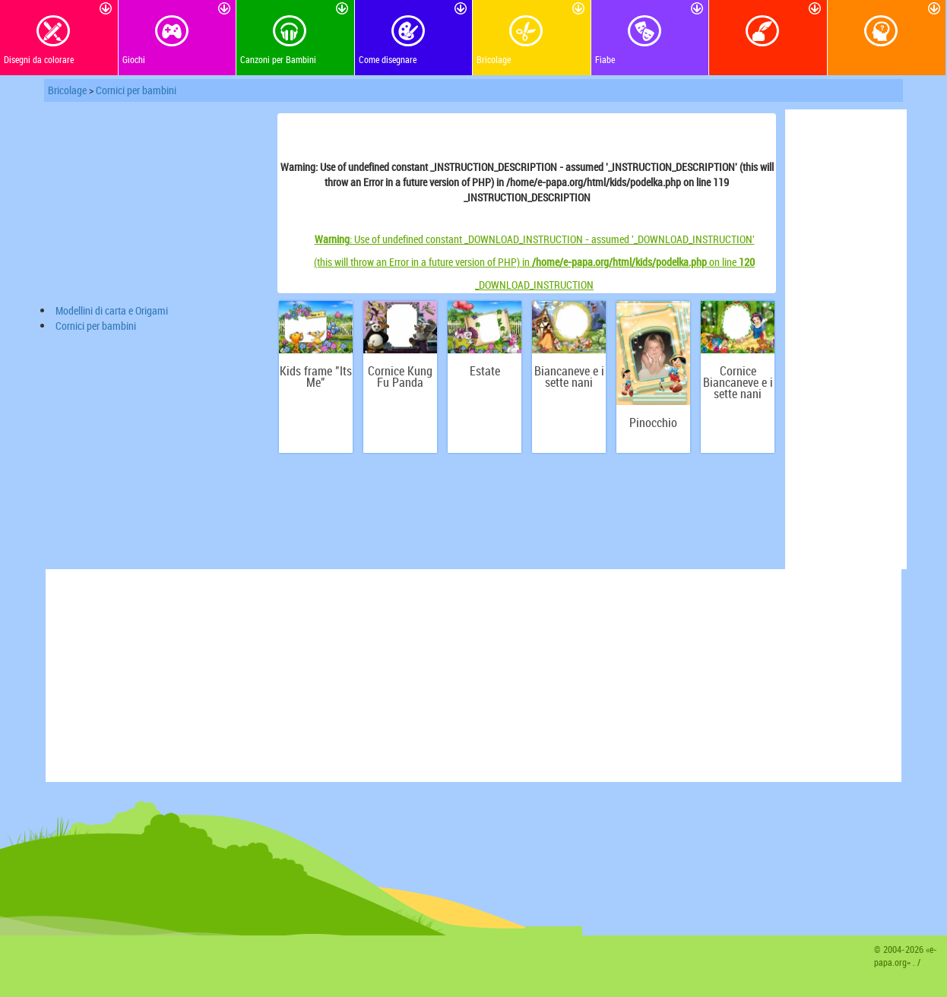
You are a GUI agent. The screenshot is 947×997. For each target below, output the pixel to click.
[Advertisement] (160, 204)
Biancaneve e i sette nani (569, 377)
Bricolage (67, 90)
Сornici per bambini (136, 90)
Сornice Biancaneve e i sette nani (738, 383)
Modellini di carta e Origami (111, 310)
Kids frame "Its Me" (316, 377)
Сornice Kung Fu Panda (400, 377)
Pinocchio (653, 423)
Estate (485, 371)
